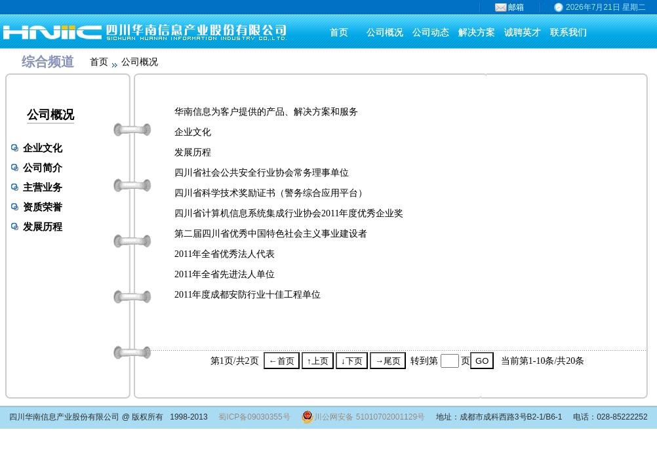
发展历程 (42, 227)
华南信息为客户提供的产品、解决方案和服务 (266, 112)
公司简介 (42, 168)
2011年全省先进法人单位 (224, 274)
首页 (99, 62)
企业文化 (42, 148)
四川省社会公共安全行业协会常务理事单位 (261, 173)
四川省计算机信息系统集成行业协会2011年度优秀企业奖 (288, 213)
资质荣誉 (42, 207)
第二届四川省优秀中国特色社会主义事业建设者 (270, 234)
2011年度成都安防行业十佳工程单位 (247, 295)
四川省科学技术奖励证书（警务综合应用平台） (270, 193)
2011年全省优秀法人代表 (224, 254)
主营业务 (42, 187)
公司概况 (50, 114)
